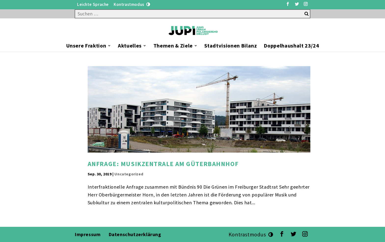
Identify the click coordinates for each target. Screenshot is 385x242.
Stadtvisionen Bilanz (230, 46)
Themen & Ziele (173, 46)
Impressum (87, 234)
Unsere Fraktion (86, 46)
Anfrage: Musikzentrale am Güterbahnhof (163, 164)
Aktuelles (130, 46)
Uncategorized (128, 173)
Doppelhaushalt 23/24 (291, 46)
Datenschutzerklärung (136, 234)
